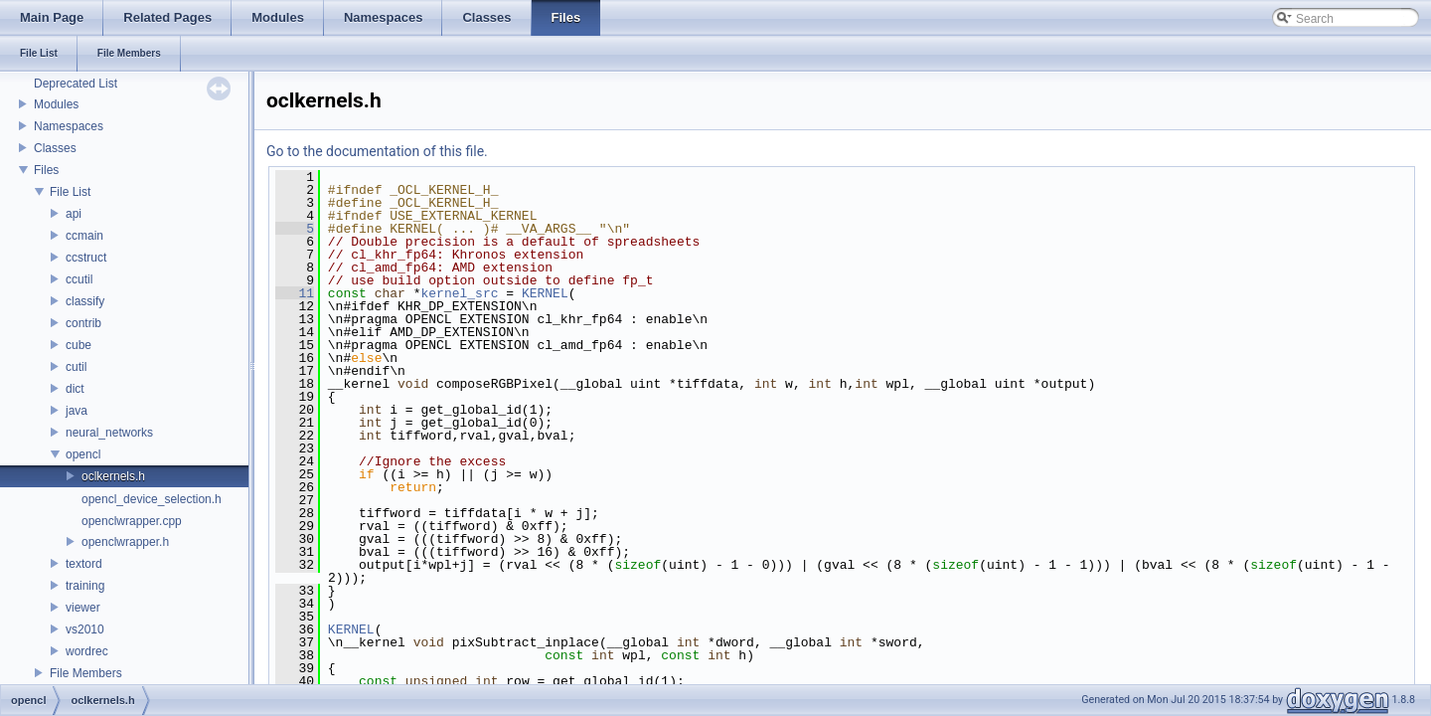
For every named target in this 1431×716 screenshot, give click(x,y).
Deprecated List (75, 83)
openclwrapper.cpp (131, 521)
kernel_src (459, 293)
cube (78, 345)
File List (70, 192)
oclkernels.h (113, 476)
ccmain (84, 236)
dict (75, 389)
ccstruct (86, 258)
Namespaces (68, 126)
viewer (83, 608)
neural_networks (109, 433)
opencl (83, 454)
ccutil (79, 279)
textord (84, 564)
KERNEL (545, 293)
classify (85, 301)
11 (294, 293)
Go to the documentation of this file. (377, 151)
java (76, 411)
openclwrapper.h (125, 542)
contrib (83, 323)
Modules (56, 104)
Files (46, 170)
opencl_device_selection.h (151, 499)
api (73, 214)
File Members (86, 673)
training (85, 586)
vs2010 (85, 629)
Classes (55, 148)
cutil (76, 367)
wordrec (87, 651)
